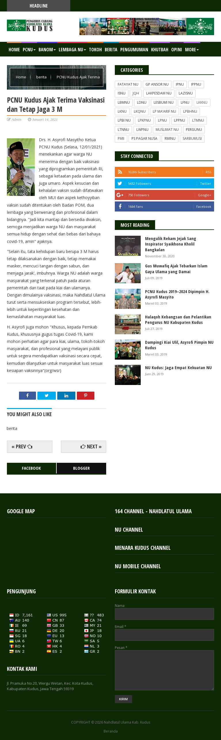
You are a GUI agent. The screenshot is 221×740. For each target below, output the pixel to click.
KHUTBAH (159, 49)
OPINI (176, 49)
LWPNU (142, 129)
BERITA (111, 49)
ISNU (121, 93)
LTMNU (198, 120)
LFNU (185, 102)
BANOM (47, 49)
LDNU (141, 102)
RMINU (170, 138)
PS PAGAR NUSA (144, 138)
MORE (192, 49)
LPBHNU (190, 111)
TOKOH (95, 49)
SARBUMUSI (192, 138)
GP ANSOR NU (157, 84)
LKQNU (140, 111)
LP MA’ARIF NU (164, 111)
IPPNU (196, 84)
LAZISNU (186, 93)
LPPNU (179, 120)
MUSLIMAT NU (167, 129)
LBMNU (124, 102)
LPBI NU (124, 120)
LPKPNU (144, 120)
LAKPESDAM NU (159, 93)
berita (41, 77)
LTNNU (123, 129)
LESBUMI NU (164, 102)
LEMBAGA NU (72, 49)
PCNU (29, 49)
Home (14, 49)
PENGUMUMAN (134, 49)
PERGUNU (194, 129)
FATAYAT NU (128, 84)
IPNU (180, 84)
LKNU (122, 111)
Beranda (111, 731)
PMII (121, 138)
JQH (136, 93)
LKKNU (202, 102)
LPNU (162, 120)
